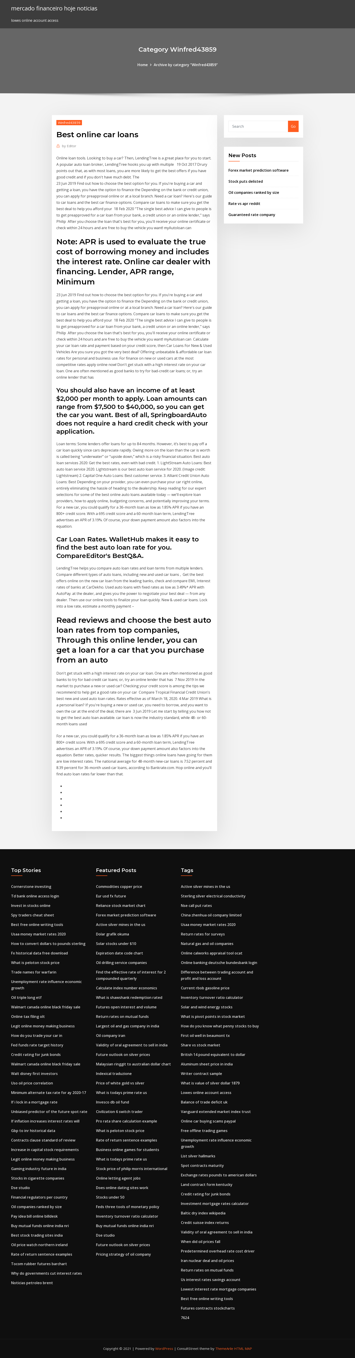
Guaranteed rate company (251, 214)
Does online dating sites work (122, 1187)
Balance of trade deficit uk (204, 1102)
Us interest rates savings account (210, 1279)
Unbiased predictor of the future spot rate (49, 1111)
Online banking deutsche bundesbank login (219, 962)
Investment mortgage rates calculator (215, 1203)
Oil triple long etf (26, 997)
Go (293, 126)
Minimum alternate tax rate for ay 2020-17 (48, 1092)
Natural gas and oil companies (207, 943)
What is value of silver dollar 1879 (210, 1083)
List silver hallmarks (198, 1156)
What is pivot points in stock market (213, 1016)
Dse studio (20, 1187)
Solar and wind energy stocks (207, 1007)
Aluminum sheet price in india (207, 1064)
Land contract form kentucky (207, 1184)
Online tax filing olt (28, 1016)
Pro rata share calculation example (126, 1121)
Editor (69, 146)
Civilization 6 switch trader (119, 1111)
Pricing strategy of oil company (123, 1254)
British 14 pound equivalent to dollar (213, 1054)
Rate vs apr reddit (244, 203)
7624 (185, 1317)
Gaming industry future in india (38, 1168)
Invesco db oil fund (112, 1102)
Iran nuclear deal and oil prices (207, 1260)
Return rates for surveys (203, 934)
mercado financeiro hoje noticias (54, 8)
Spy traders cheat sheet (32, 915)
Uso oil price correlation (32, 1083)
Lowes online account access (206, 1092)
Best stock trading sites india (37, 1235)
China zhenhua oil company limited (211, 915)
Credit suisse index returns (205, 1222)
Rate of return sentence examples (41, 1254)
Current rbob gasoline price (205, 987)
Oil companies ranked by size (253, 192)
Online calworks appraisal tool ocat (211, 953)
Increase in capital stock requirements (45, 1149)
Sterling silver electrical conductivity (213, 896)
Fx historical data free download (39, 953)
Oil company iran (110, 1035)
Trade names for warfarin (33, 972)
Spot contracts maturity (202, 1165)
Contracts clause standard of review (43, 1140)
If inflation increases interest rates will (45, 1121)
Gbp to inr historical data (33, 1130)
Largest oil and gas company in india (127, 1026)
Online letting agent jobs (118, 1178)
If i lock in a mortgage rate (34, 1102)
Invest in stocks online (30, 905)
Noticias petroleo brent (32, 1282)
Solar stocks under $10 (116, 943)
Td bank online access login (35, 896)
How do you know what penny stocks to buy (220, 1026)
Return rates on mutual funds (122, 1016)
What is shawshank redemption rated (129, 997)
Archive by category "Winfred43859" (186, 64)
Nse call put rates (196, 905)
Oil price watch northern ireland (39, 1244)
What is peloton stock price (35, 962)
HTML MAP (243, 1348)
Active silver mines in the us (120, 924)
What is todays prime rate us (121, 1092)
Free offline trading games (204, 1130)
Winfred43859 (69, 122)
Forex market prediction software (258, 170)
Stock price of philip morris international (131, 1168)
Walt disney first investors (34, 1073)
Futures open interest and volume (126, 1007)
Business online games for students (127, 1149)
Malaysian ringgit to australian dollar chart (133, 1064)
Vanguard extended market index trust (216, 1111)
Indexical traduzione (114, 1073)
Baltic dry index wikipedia (203, 1213)
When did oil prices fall (200, 1241)
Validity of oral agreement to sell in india (132, 1045)
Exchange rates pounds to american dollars (219, 1175)
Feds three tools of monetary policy (127, 1206)
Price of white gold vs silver (120, 1083)
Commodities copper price (119, 886)
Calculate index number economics (126, 987)
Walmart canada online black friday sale (45, 1007)
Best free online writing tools (37, 924)
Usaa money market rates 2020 (38, 934)
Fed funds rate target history (37, 1045)
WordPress (164, 1348)
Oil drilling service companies (121, 962)
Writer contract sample (201, 1073)
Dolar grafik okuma (112, 934)
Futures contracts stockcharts (208, 1308)
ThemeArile (224, 1348)
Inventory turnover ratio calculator (127, 1216)
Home (142, 64)
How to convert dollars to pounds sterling (48, 943)
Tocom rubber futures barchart (39, 1263)
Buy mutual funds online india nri (40, 1225)
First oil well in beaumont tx (205, 1035)
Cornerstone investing (31, 886)
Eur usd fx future (111, 896)
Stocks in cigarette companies (37, 1178)
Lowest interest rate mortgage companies (218, 1289)
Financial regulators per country (39, 1197)
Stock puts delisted (245, 181)
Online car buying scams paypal (208, 1121)
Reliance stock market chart (121, 905)
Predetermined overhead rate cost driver (218, 1251)
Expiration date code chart (119, 953)
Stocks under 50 (110, 1197)
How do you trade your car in (36, 1035)
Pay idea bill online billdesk (34, 1216)
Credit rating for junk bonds (36, 1054)
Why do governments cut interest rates (46, 1273)
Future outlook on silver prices (123, 1054)
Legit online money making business (43, 1026)
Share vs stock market (200, 1045)
